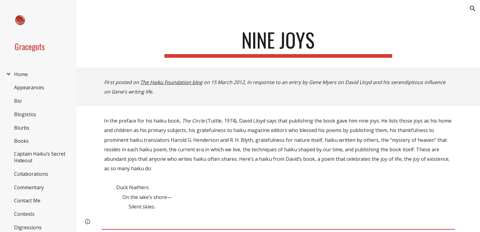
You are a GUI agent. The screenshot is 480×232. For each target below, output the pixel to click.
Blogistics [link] (25, 114)
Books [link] (21, 141)
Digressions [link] (28, 227)
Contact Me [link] (27, 200)
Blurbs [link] (21, 127)
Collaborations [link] (31, 174)
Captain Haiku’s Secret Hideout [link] (40, 157)
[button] (472, 8)
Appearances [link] (29, 87)
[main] (278, 43)
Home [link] (21, 74)
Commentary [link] (29, 187)
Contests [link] (24, 214)
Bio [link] (18, 101)
